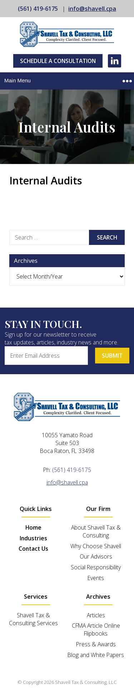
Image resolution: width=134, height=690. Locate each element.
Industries (33, 538)
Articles (96, 615)
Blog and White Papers (96, 655)
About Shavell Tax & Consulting (96, 531)
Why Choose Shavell (95, 546)
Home (33, 527)
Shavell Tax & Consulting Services (33, 619)
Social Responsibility (96, 567)
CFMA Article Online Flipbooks (96, 629)
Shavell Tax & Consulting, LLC (85, 682)
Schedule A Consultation (58, 61)
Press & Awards (96, 644)
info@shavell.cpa (92, 9)
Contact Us (33, 549)
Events (96, 578)
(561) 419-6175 (38, 9)
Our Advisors (96, 556)
